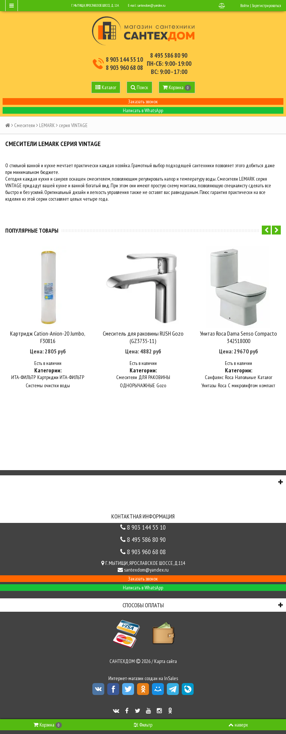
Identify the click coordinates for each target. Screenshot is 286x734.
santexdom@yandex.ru (151, 5)
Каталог (265, 377)
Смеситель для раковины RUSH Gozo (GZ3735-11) (143, 336)
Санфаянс (214, 377)
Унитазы (208, 385)
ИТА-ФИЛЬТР (23, 377)
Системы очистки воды (48, 385)
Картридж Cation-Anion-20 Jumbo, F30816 (47, 336)
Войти (244, 5)
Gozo (161, 385)
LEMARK (47, 125)
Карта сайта (165, 660)
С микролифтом (243, 385)
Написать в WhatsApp (143, 110)
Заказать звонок (143, 101)
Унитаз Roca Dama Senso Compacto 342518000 (238, 336)
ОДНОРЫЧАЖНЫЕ (137, 385)
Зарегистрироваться (266, 5)
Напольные (245, 377)
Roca (229, 377)
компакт (267, 385)
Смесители (24, 125)
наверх (238, 724)
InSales (171, 678)
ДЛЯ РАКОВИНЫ (154, 377)
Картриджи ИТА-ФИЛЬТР (60, 377)
